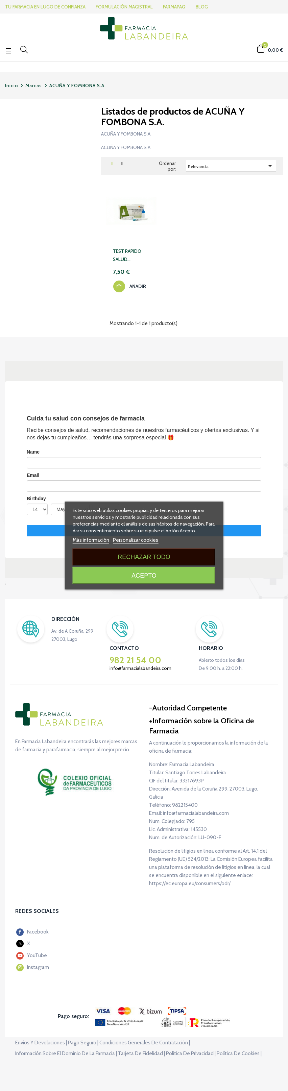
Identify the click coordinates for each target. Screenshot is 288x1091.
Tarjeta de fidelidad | (141, 1053)
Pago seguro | (83, 1043)
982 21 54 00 (135, 660)
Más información (91, 540)
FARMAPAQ (175, 7)
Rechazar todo (144, 557)
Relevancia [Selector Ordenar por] (231, 166)
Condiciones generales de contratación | (144, 1043)
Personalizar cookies (135, 540)
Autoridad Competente (189, 707)
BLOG (203, 7)
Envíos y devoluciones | (41, 1043)
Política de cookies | (239, 1053)
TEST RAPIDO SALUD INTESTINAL (127, 255)
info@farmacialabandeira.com (140, 668)
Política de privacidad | (191, 1053)
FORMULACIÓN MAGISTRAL (125, 7)
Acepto (144, 575)
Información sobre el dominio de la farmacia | (66, 1053)
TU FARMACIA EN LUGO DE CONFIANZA (45, 7)
